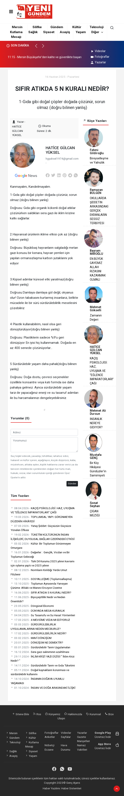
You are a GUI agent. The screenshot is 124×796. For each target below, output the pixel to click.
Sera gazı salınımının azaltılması (40, 652)
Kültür (76, 27)
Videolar (97, 51)
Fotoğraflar (99, 56)
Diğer (95, 32)
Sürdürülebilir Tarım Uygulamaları (40, 647)
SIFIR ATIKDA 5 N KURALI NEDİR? (41, 592)
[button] (38, 47)
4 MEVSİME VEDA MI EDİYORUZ (40, 619)
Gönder (72, 483)
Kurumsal (93, 714)
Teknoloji (97, 27)
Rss (37, 714)
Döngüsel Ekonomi (32, 605)
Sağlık (33, 32)
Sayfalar (66, 737)
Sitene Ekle (20, 714)
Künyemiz (52, 714)
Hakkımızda (73, 714)
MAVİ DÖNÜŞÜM (31, 638)
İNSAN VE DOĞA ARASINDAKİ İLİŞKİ (43, 687)
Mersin (17, 27)
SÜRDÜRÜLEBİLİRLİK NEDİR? (38, 633)
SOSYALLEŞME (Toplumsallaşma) (41, 579)
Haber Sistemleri (71, 788)
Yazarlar (98, 62)
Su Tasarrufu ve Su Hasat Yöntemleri (43, 615)
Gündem (56, 27)
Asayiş (65, 32)
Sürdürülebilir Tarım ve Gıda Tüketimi (43, 665)
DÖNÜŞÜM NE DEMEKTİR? (37, 642)
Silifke (37, 27)
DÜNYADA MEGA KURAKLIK (38, 610)
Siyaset (48, 32)
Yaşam (81, 32)
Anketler (50, 737)
